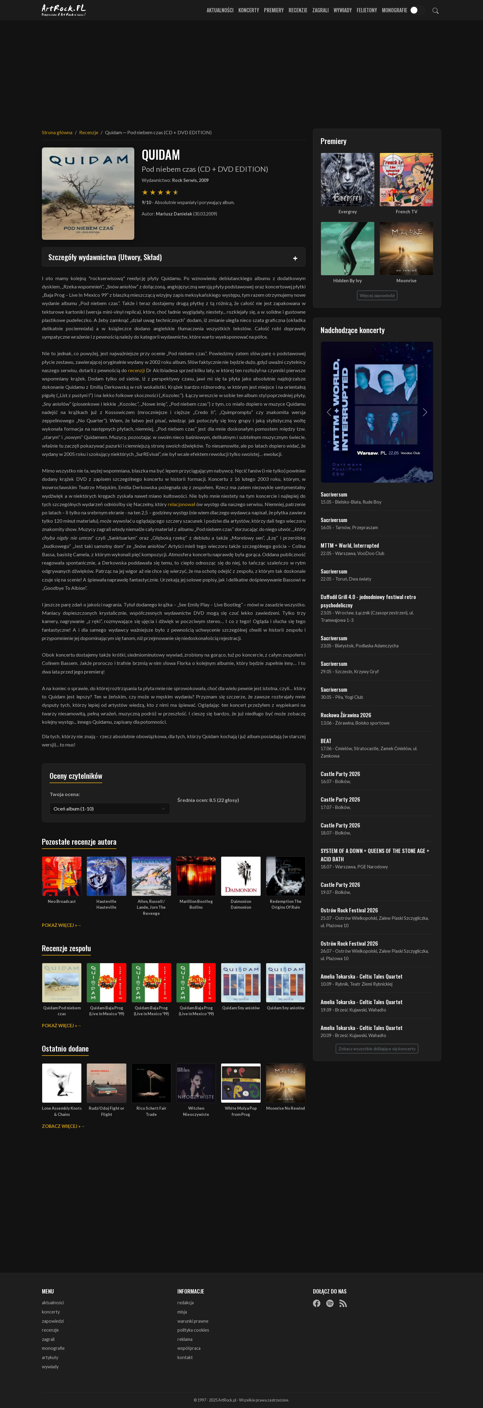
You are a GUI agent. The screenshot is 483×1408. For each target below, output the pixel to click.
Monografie (394, 10)
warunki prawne (193, 1321)
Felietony (367, 10)
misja (182, 1311)
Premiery (274, 10)
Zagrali (320, 10)
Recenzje (298, 10)
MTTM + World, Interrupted (350, 545)
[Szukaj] (435, 10)
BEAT (326, 741)
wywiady (50, 1366)
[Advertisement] (241, 71)
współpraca (189, 1348)
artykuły (50, 1357)
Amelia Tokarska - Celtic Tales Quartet (362, 976)
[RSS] (343, 1303)
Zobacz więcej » (61, 1126)
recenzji (136, 370)
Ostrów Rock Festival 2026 (349, 910)
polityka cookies (193, 1330)
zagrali (48, 1339)
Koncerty (248, 10)
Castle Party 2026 (340, 774)
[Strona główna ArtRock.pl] (64, 10)
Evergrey (348, 211)
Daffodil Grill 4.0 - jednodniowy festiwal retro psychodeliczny (368, 601)
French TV (406, 211)
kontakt (185, 1357)
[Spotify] (330, 1303)
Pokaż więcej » (59, 925)
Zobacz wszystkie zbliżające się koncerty (377, 1048)
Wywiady (343, 10)
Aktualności (220, 10)
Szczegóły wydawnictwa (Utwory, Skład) (105, 256)
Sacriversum (334, 494)
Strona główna (57, 132)
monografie (53, 1348)
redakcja (185, 1302)
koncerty (51, 1311)
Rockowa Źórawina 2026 (346, 715)
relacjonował (181, 504)
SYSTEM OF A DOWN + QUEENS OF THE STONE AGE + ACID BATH (375, 855)
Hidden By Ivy (347, 280)
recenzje (50, 1330)
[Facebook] (316, 1303)
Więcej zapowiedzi (377, 295)
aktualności (53, 1302)
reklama (185, 1339)
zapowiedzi (53, 1321)
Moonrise (406, 280)
